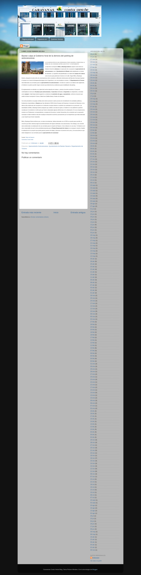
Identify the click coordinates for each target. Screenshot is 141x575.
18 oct (92, 484)
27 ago (92, 206)
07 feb (92, 350)
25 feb (92, 130)
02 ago (92, 513)
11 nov (92, 471)
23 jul (92, 93)
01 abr (92, 293)
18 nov (92, 172)
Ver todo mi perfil (95, 561)
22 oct (92, 482)
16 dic (92, 419)
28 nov (92, 442)
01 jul (92, 209)
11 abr (92, 277)
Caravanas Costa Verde (27, 139)
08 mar (92, 550)
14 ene (92, 392)
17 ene (92, 387)
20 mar (92, 114)
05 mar (92, 316)
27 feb (92, 67)
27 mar (92, 59)
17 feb (92, 337)
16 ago (92, 508)
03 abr (92, 287)
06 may (92, 534)
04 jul (92, 521)
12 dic (92, 426)
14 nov (92, 463)
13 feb (92, 340)
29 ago (92, 203)
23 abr (92, 266)
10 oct (92, 180)
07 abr (92, 106)
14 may (92, 251)
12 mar (92, 308)
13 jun (92, 222)
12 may (92, 72)
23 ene (92, 138)
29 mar (92, 75)
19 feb (92, 332)
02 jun (92, 232)
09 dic (92, 148)
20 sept (92, 500)
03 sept (92, 201)
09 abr (92, 280)
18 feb (92, 335)
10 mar (92, 122)
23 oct (92, 479)
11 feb (92, 345)
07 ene (92, 406)
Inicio (56, 212)
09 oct (92, 182)
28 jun (92, 54)
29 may (92, 99)
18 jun (92, 219)
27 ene (92, 374)
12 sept (92, 193)
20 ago (92, 505)
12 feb (92, 133)
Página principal (28, 39)
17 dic (92, 416)
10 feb (92, 348)
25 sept (92, 185)
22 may (92, 243)
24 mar (92, 301)
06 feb (92, 353)
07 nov (92, 476)
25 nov (92, 448)
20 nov (92, 91)
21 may (92, 101)
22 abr (92, 269)
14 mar (92, 306)
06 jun (92, 529)
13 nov (92, 466)
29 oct (92, 175)
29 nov (92, 440)
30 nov (92, 88)
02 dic (92, 154)
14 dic (92, 421)
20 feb (92, 329)
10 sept (92, 196)
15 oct (92, 489)
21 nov (92, 164)
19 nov (92, 169)
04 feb (92, 358)
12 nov (92, 468)
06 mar (92, 314)
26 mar (92, 109)
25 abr (92, 264)
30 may (92, 531)
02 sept (92, 503)
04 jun (92, 230)
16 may (92, 248)
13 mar (92, 117)
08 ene (92, 403)
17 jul (92, 96)
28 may (92, 238)
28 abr (92, 261)
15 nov (92, 461)
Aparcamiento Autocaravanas (38, 146)
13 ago (92, 510)
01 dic (92, 156)
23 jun (92, 214)
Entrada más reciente (31, 212)
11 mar (92, 119)
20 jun (92, 217)
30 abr (92, 259)
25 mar (92, 298)
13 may (92, 253)
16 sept (92, 188)
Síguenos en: (42, 39)
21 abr (92, 272)
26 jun (92, 211)
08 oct (92, 495)
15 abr (92, 274)
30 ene (92, 366)
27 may (92, 240)
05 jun (92, 227)
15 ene (92, 390)
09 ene (92, 400)
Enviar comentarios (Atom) (40, 217)
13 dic (92, 424)
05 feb (92, 356)
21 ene (92, 384)
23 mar (92, 62)
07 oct (92, 497)
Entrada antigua (78, 212)
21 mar (92, 64)
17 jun (92, 526)
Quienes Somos (57, 39)
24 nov (92, 161)
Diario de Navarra (30, 137)
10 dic (92, 429)
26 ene (92, 77)
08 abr (92, 282)
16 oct (92, 487)
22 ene (92, 141)
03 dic (92, 434)
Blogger (94, 569)
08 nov (92, 474)
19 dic (92, 411)
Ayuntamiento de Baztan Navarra (60, 146)
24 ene (92, 377)
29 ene (92, 135)
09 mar (92, 125)
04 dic (92, 85)
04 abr (92, 545)
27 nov (92, 159)
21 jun (92, 57)
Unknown (96, 558)
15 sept (92, 190)
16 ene (92, 80)
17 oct (92, 177)
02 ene (92, 408)
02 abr (92, 290)
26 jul (92, 516)
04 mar (92, 127)
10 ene (92, 398)
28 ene (92, 371)
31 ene (92, 364)
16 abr (92, 537)
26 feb (92, 324)
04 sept (92, 198)
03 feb (92, 361)
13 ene (92, 395)
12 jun (92, 224)
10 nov (92, 70)
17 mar (92, 303)
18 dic (92, 83)
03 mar (92, 319)
